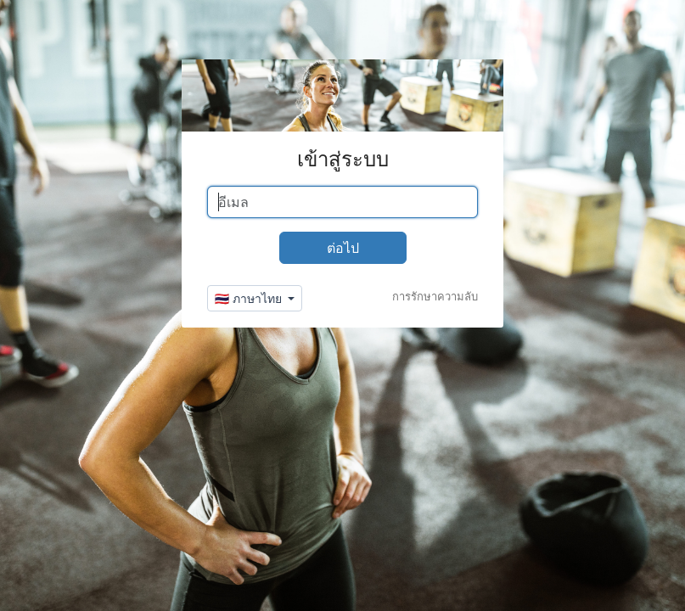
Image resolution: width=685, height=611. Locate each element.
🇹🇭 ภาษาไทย (250, 298)
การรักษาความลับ (435, 296)
